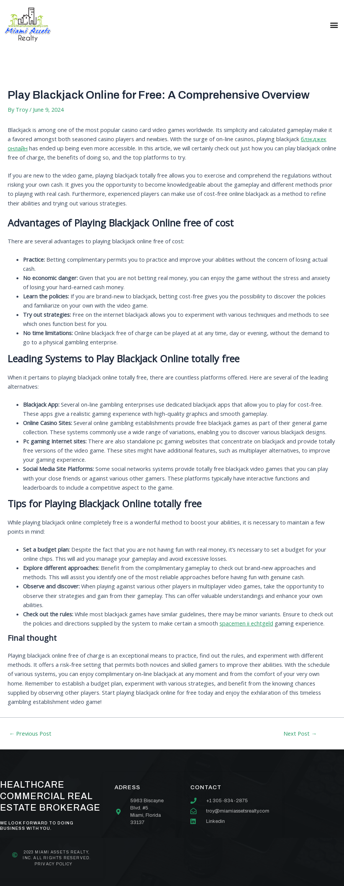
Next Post (300, 733)
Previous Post (30, 733)
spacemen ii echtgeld (246, 623)
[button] (334, 24)
